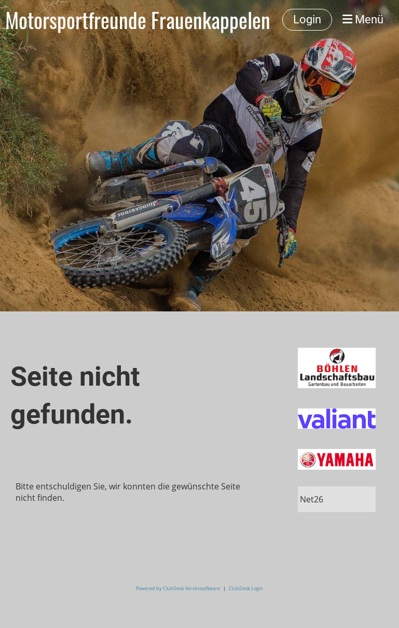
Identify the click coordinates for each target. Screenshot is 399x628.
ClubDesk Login (246, 588)
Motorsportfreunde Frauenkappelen (137, 19)
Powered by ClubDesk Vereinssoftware (178, 588)
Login (307, 19)
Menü (362, 19)
